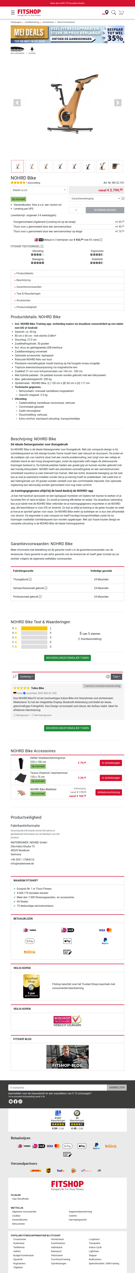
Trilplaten (18, 1258)
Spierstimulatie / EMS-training (104, 1253)
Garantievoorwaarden (28, 277)
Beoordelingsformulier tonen (67, 648)
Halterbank (56, 1237)
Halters (17, 1241)
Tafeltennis (19, 1237)
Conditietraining (32, 22)
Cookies (16, 1206)
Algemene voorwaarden (24, 1202)
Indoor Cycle (95, 1237)
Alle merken (19, 1264)
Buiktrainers (95, 1249)
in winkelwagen (105, 200)
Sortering (25, 667)
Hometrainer (48, 22)
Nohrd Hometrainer (66, 22)
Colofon (73, 1206)
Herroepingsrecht (78, 1210)
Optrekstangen (58, 1253)
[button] (17, 93)
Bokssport (56, 1241)
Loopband (94, 1229)
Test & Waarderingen (28, 284)
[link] (29, 921)
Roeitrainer (19, 1233)
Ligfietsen (94, 1241)
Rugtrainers (19, 1253)
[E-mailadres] (57, 1078)
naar (20, 1189)
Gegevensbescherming (80, 1202)
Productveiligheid (26, 297)
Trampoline (94, 1233)
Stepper (93, 1245)
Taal (115, 667)
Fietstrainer (57, 1245)
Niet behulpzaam (41, 705)
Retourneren (18, 1214)
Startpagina (16, 22)
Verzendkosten (19, 1210)
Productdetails (24, 263)
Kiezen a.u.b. (20, 180)
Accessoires (23, 290)
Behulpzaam (21, 705)
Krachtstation (58, 1233)
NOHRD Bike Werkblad (43, 779)
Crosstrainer (19, 1229)
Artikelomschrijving (109, 782)
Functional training (60, 1249)
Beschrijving (23, 270)
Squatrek (18, 1249)
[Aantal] (77, 200)
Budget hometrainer (23, 1245)
